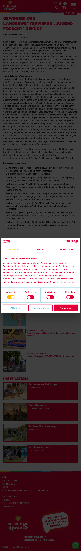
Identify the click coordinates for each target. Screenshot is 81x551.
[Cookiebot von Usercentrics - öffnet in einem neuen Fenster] (66, 242)
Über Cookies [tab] (66, 249)
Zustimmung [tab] (14, 249)
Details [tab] (40, 249)
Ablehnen (15, 308)
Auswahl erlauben (40, 308)
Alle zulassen (66, 308)
